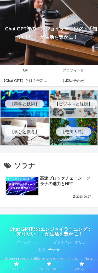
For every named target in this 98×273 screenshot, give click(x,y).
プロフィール (27, 242)
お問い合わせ (49, 250)
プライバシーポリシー (71, 242)
